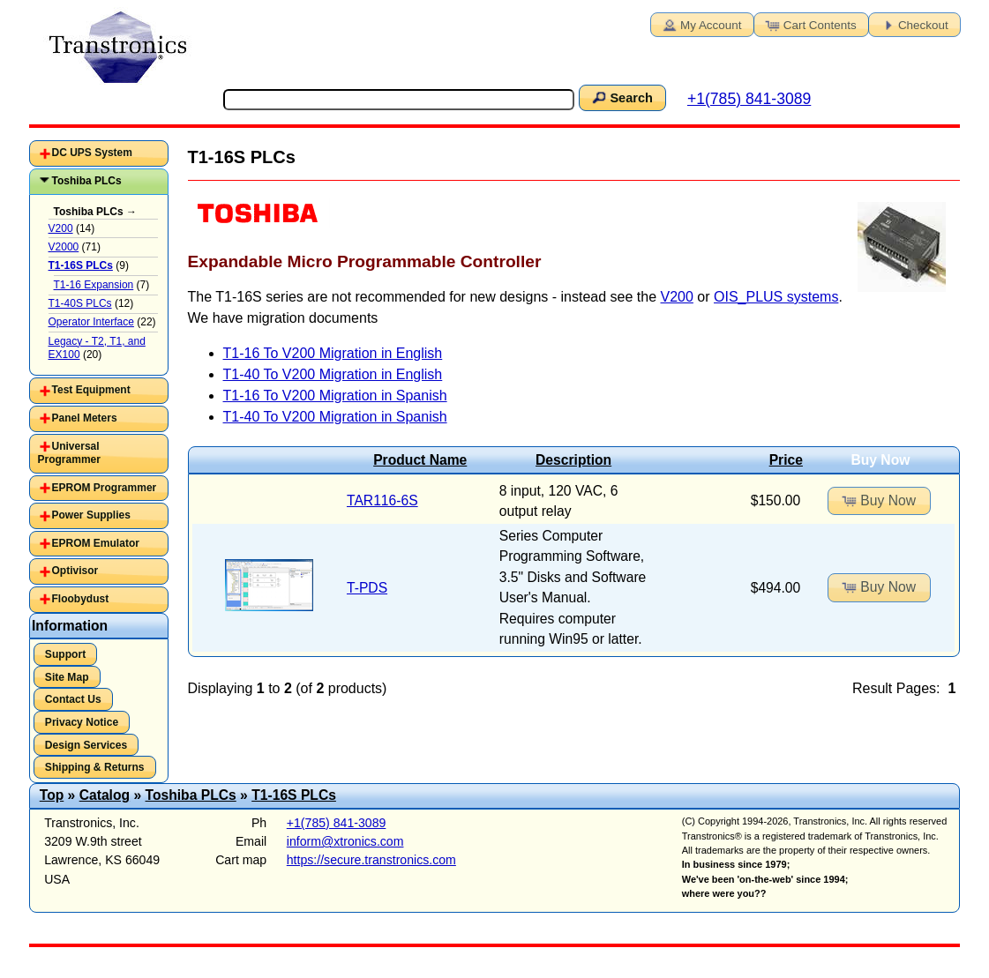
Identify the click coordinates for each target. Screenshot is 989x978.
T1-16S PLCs (293, 795)
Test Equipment (91, 390)
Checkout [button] (913, 24)
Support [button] (65, 654)
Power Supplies (91, 515)
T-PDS (367, 587)
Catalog (104, 795)
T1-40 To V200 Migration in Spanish (335, 416)
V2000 (64, 247)
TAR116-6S (382, 500)
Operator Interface (91, 322)
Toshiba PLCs (87, 181)
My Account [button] (700, 24)
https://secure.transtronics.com (371, 860)
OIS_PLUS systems (776, 296)
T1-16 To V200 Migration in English (333, 353)
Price (786, 459)
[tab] (99, 153)
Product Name (420, 459)
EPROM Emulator (95, 543)
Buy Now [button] (878, 500)
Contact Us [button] (73, 699)
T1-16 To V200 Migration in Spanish (335, 395)
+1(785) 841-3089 (749, 99)
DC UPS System (92, 152)
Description (573, 459)
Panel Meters (84, 418)
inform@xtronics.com (345, 841)
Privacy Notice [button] (81, 722)
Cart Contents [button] (810, 24)
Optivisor (75, 570)
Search (621, 97)
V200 (677, 296)
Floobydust (80, 599)
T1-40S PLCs (80, 303)
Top (52, 795)
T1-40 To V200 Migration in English (333, 374)
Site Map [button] (67, 677)
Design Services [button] (86, 745)
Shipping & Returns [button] (95, 767)
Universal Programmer (69, 453)
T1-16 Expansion (94, 285)
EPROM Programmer (104, 488)
